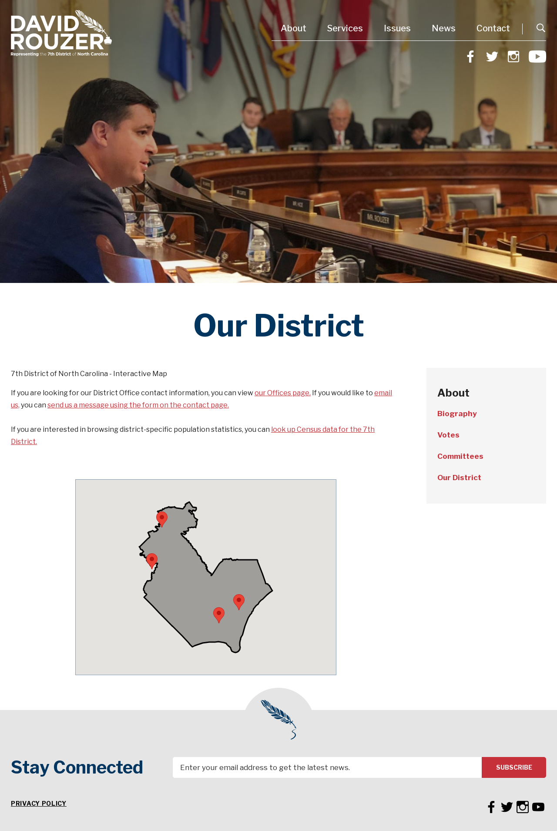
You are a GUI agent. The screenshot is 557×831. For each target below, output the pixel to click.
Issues (397, 28)
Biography (457, 413)
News (444, 28)
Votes (448, 435)
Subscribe (514, 767)
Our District (459, 477)
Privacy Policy (39, 803)
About (293, 28)
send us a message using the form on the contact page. (138, 405)
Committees (460, 456)
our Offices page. (283, 393)
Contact (493, 28)
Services (345, 28)
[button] (219, 615)
